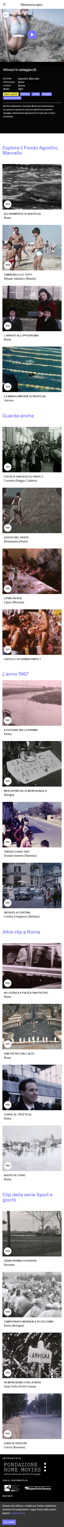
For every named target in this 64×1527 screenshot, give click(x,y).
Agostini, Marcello (28, 78)
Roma (21, 85)
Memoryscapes (31, 5)
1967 (20, 89)
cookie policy (18, 1513)
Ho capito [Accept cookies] (9, 1522)
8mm (21, 82)
